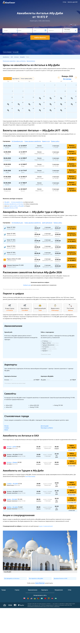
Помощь (70, 599)
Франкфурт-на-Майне (47, 428)
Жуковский (44, 599)
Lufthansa (30, 608)
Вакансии (70, 605)
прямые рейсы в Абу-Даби (16, 206)
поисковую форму (30, 476)
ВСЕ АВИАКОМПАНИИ (34, 610)
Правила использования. (60, 630)
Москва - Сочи (58, 592)
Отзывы (70, 601)
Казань (3, 608)
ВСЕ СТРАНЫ (18, 610)
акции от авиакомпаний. (46, 526)
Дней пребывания (47, 222)
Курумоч (43, 608)
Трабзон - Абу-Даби (12, 507)
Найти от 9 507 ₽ (71, 499)
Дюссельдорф (44, 426)
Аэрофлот (30, 592)
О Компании (71, 592)
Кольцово (43, 603)
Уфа (3, 605)
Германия (17, 603)
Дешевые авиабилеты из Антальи (13, 204)
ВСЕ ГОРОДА (5, 610)
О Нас (64, 2)
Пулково (43, 601)
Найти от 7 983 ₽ (71, 446)
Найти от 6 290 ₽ (71, 483)
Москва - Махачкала (60, 612)
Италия (17, 599)
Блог (69, 608)
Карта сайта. (67, 630)
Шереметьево (45, 594)
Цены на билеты (21, 61)
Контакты (70, 594)
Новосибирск (5, 601)
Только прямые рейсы (26, 78)
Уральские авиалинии (34, 596)
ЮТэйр (30, 599)
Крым (16, 592)
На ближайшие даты (17, 141)
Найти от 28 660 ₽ (72, 507)
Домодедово (44, 592)
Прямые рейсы (55, 141)
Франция (17, 601)
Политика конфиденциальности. (47, 630)
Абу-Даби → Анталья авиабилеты (13, 202)
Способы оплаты (72, 596)
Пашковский (44, 605)
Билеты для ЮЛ (72, 2)
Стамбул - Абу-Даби (13, 483)
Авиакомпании (31, 61)
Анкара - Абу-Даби (12, 499)
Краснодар (4, 599)
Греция (17, 608)
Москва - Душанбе (59, 606)
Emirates (30, 603)
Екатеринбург (5, 603)
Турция (17, 594)
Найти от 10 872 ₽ (72, 454)
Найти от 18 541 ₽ (72, 462)
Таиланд (17, 596)
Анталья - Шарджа (12, 462)
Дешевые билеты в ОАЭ (11, 208)
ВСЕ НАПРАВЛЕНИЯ (60, 615)
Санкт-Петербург (6, 594)
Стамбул (6, 428)
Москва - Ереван (59, 598)
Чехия (16, 605)
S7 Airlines (30, 594)
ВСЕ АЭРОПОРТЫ (45, 610)
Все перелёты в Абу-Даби (36, 578)
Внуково (43, 596)
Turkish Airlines (32, 605)
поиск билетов (39, 583)
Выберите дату (27, 285)
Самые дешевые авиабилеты (32, 141)
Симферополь (5, 596)
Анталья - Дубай (11, 446)
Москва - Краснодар (60, 600)
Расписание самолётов (9, 61)
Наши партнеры (72, 603)
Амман (6, 429)
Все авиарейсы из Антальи (11, 578)
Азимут (30, 601)
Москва (6, 426)
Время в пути (46, 141)
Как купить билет (72, 610)
